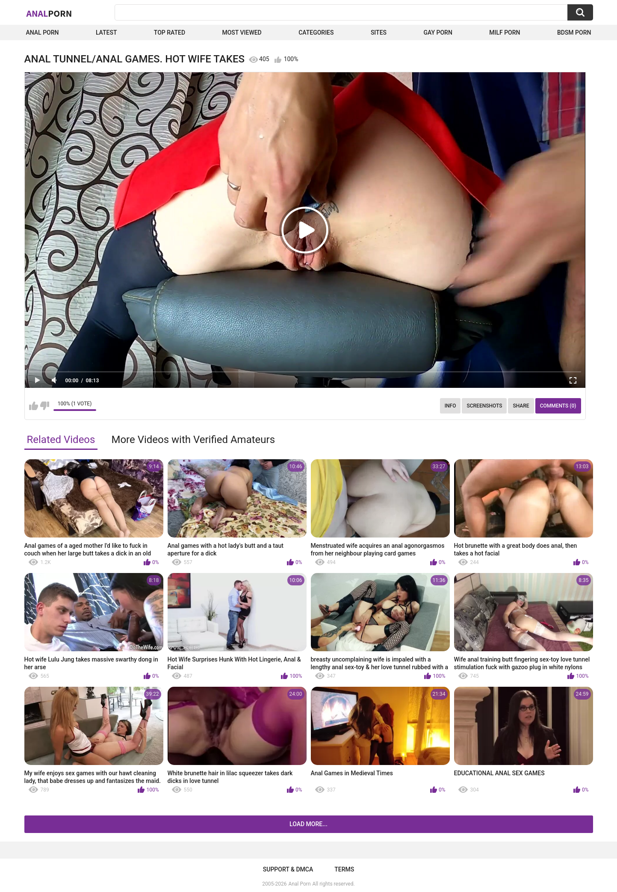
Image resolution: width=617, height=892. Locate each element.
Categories (316, 32)
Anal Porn (42, 32)
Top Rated (169, 32)
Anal (49, 13)
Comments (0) (558, 406)
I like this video (33, 406)
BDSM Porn (574, 32)
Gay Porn (437, 32)
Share (521, 406)
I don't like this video (44, 406)
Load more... (308, 824)
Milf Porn (504, 32)
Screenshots (484, 406)
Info (450, 406)
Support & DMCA (288, 869)
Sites (379, 32)
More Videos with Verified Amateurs (193, 440)
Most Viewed (241, 32)
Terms (344, 869)
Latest (106, 32)
